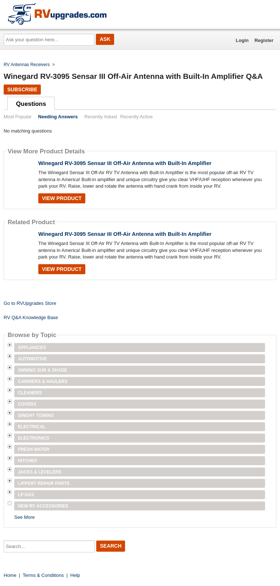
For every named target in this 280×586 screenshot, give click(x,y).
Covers (27, 404)
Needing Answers (58, 116)
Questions (31, 103)
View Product (62, 198)
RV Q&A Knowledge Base (31, 317)
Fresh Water (33, 449)
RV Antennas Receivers (27, 64)
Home (10, 575)
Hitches (27, 460)
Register (263, 40)
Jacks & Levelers (39, 472)
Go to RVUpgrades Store (30, 303)
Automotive (32, 358)
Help (75, 575)
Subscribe (22, 89)
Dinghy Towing (36, 415)
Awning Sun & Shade (42, 370)
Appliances (32, 347)
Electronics (33, 438)
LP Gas (26, 494)
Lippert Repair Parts (44, 483)
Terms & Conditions (43, 575)
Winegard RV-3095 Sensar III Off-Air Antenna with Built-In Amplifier (124, 163)
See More (24, 517)
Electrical (32, 426)
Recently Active (136, 116)
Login (242, 40)
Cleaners (30, 392)
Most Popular (18, 116)
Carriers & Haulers (42, 381)
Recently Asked (100, 116)
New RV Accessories (43, 506)
